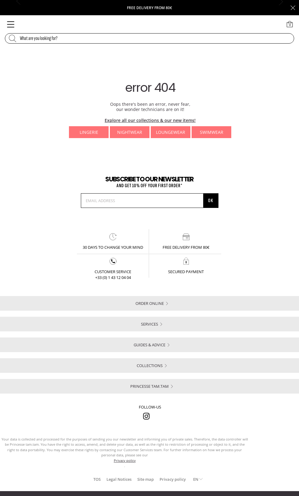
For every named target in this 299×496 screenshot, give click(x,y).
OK (211, 201)
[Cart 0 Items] (290, 24)
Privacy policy (173, 479)
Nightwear (129, 132)
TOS (97, 479)
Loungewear (170, 132)
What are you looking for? (38, 38)
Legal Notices (118, 479)
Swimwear (211, 132)
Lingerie (89, 132)
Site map (145, 479)
